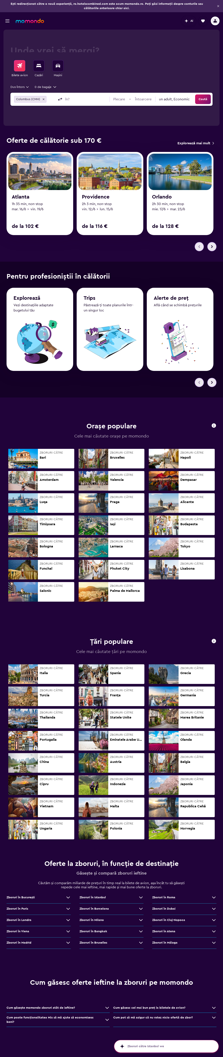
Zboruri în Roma (163, 897)
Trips (89, 298)
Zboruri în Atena (163, 931)
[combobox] (19, 87)
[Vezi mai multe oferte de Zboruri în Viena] (68, 931)
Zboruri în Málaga (164, 942)
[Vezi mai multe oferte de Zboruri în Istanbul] (141, 897)
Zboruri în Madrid (19, 942)
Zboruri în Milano (91, 920)
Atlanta (20, 197)
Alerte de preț (171, 298)
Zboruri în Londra (19, 920)
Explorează (27, 298)
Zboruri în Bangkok (93, 931)
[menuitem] (19, 68)
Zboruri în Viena (18, 931)
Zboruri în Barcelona (94, 908)
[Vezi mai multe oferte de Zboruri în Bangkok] (141, 931)
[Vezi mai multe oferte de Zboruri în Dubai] (213, 908)
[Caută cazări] (38, 65)
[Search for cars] (58, 65)
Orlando (162, 197)
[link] (195, 143)
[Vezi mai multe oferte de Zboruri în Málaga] (213, 942)
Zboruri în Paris (17, 908)
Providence (96, 197)
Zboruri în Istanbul (92, 897)
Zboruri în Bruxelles (93, 942)
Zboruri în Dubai (164, 908)
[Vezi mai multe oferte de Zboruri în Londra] (68, 920)
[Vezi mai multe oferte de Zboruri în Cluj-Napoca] (213, 920)
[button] (218, 6)
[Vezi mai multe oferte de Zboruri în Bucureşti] (68, 897)
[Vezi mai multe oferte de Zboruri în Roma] (213, 897)
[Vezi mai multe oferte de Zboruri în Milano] (141, 920)
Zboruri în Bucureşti (21, 897)
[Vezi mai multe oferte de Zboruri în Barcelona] (141, 908)
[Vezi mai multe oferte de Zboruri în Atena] (213, 931)
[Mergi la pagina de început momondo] (30, 21)
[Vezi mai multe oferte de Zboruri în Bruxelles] (141, 942)
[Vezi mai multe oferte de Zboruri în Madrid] (68, 942)
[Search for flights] (19, 65)
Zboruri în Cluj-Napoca (168, 920)
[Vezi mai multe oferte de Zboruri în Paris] (68, 908)
